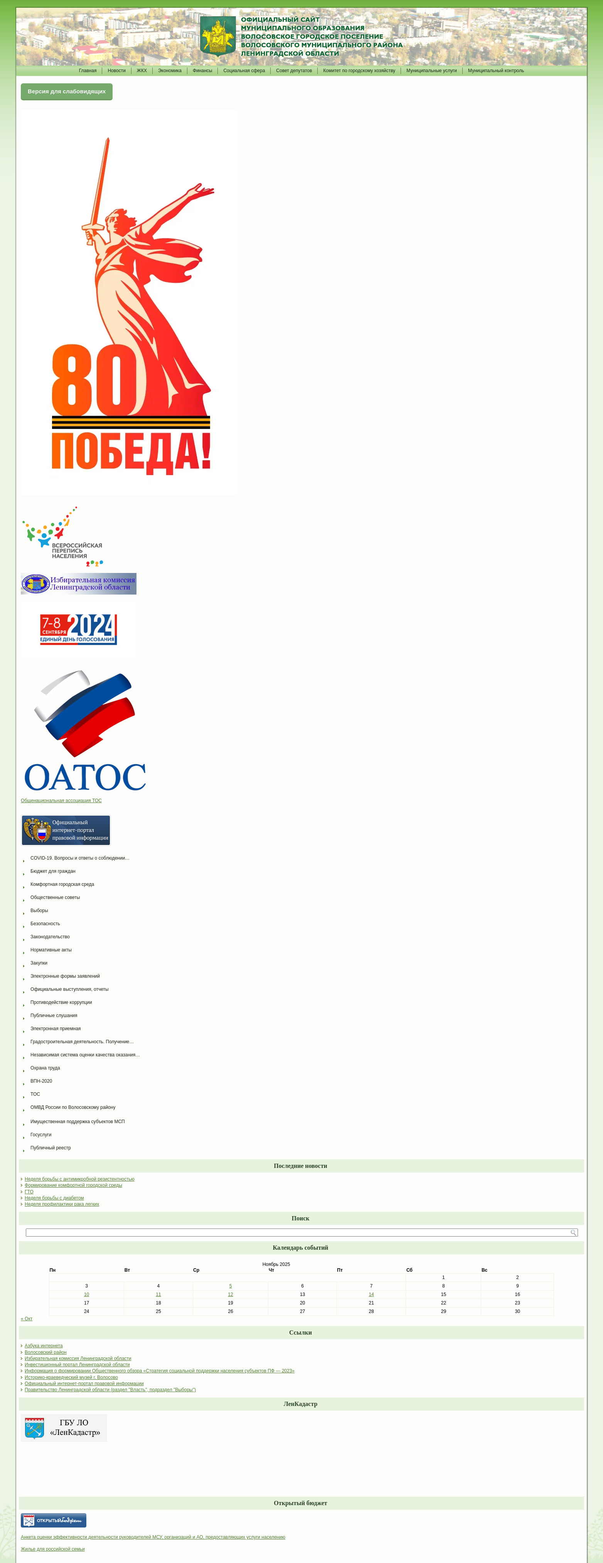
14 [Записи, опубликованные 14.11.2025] (371, 1294)
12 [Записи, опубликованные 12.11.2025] (230, 1294)
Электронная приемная (55, 1028)
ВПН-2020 (41, 1081)
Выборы (39, 910)
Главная (88, 70)
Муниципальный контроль (496, 70)
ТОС (35, 1094)
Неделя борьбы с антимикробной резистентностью (80, 1179)
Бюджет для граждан (53, 871)
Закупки (38, 963)
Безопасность (45, 923)
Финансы (202, 70)
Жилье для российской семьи (53, 1549)
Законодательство (50, 936)
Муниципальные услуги (431, 70)
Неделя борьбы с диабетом (54, 1198)
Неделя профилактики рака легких (62, 1204)
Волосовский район (46, 1352)
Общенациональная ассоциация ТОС (61, 800)
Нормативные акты (51, 950)
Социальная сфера (244, 70)
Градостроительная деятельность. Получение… (82, 1041)
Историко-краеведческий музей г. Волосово (71, 1377)
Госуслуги (40, 1134)
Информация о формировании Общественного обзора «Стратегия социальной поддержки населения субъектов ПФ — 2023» (160, 1371)
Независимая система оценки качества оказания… (85, 1055)
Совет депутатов (294, 70)
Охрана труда (45, 1068)
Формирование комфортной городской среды (73, 1185)
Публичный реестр (50, 1148)
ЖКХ (142, 70)
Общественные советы (55, 897)
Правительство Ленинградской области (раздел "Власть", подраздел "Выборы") (110, 1389)
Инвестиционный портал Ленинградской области (77, 1364)
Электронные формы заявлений (65, 976)
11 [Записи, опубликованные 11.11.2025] (158, 1294)
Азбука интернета (43, 1345)
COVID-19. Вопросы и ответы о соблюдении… (80, 858)
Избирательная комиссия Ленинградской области (78, 1358)
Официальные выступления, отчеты (69, 989)
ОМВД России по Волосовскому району (72, 1107)
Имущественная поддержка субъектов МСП (77, 1121)
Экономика (170, 70)
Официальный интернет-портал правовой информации (84, 1383)
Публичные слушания (53, 1015)
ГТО (29, 1192)
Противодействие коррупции (61, 1002)
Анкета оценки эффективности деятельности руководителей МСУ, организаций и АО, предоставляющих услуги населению (153, 1537)
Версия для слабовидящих (67, 91)
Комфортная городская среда (62, 884)
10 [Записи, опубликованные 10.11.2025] (86, 1294)
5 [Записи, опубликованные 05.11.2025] (230, 1286)
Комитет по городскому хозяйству (359, 70)
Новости (116, 70)
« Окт (26, 1318)
